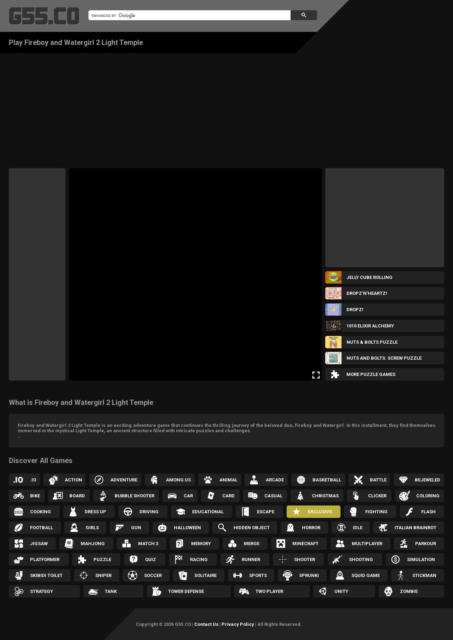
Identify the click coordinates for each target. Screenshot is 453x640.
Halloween (187, 527)
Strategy (41, 591)
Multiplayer (367, 543)
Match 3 (148, 543)
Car (188, 495)
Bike (35, 495)
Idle (357, 527)
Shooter (304, 559)
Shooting (361, 559)
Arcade (275, 479)
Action (73, 479)
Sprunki (309, 575)
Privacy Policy (238, 624)
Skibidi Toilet (46, 575)
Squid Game (365, 575)
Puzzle (102, 559)
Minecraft (305, 543)
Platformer (44, 559)
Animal (228, 479)
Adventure (123, 479)
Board (77, 495)
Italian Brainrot (415, 527)
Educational (208, 511)
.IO (33, 479)
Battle (378, 479)
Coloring (428, 495)
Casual (273, 495)
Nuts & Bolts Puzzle (371, 342)
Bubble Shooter (134, 495)
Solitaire (205, 575)
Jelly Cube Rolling (369, 277)
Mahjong (93, 543)
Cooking (40, 511)
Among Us (178, 479)
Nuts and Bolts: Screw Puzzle (384, 358)
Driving (149, 511)
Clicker (377, 495)
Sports (258, 575)
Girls (92, 527)
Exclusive (320, 511)
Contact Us (206, 624)
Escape (265, 511)
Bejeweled (427, 479)
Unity (341, 591)
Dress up (95, 511)
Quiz (150, 559)
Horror (311, 527)
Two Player (269, 591)
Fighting (376, 511)
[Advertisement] (226, 106)
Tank (111, 591)
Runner (251, 559)
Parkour (425, 543)
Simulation (421, 559)
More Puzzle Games (370, 374)
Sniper (103, 575)
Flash (428, 511)
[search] (189, 15)
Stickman (424, 575)
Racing (199, 559)
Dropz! (354, 309)
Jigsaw (39, 543)
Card (228, 495)
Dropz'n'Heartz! (366, 293)
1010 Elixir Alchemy (370, 325)
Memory (201, 543)
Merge (251, 543)
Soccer (153, 575)
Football (41, 527)
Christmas (325, 495)
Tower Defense (186, 591)
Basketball (326, 479)
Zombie (409, 591)
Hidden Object (252, 527)
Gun (136, 527)
